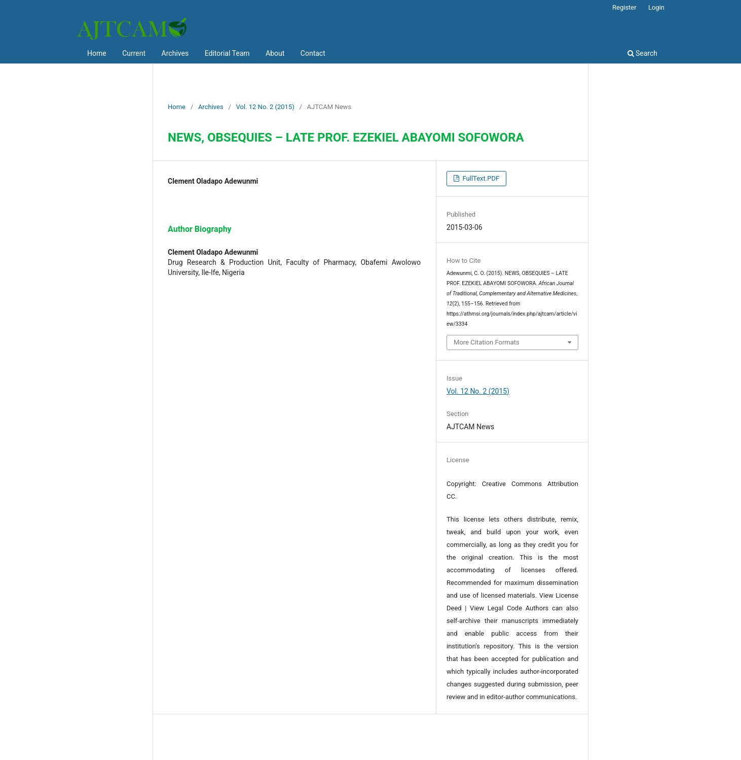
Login (656, 7)
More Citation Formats (487, 342)
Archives (175, 53)
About (275, 53)
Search (642, 53)
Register (624, 7)
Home (96, 53)
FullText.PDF (480, 178)
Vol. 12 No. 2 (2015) (265, 107)
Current (133, 53)
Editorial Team (227, 53)
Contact (313, 53)
